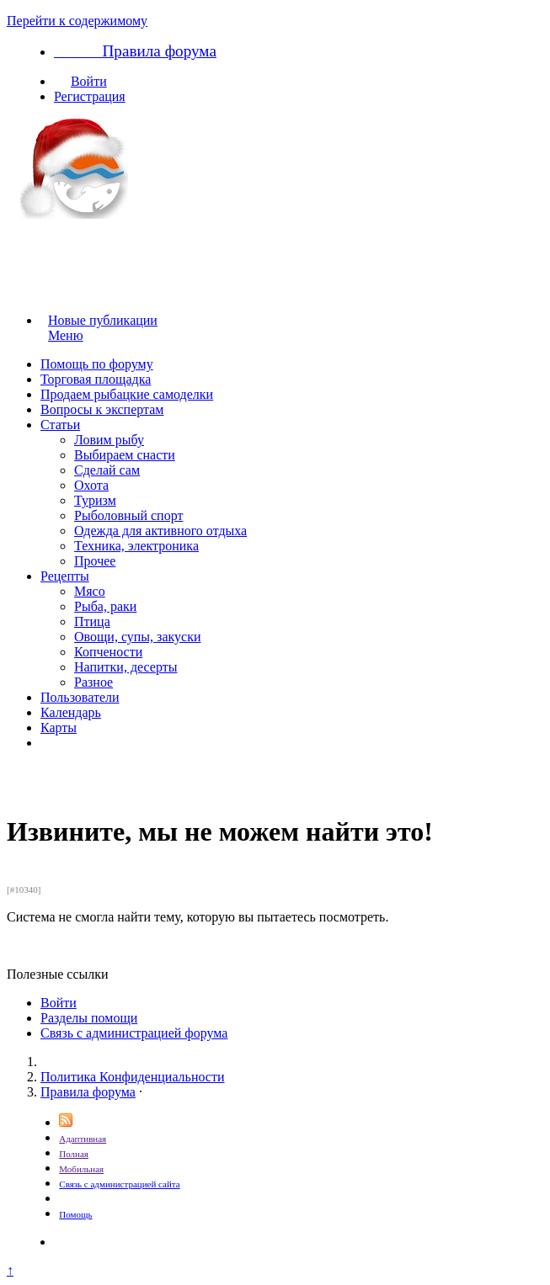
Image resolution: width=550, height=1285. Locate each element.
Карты (58, 727)
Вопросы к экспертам (101, 409)
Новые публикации (103, 320)
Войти (89, 81)
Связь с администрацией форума (133, 1033)
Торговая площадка (95, 379)
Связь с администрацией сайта (119, 1184)
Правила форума (88, 1092)
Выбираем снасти (124, 455)
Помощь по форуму (96, 364)
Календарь (70, 712)
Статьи (60, 424)
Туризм (95, 500)
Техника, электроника (136, 546)
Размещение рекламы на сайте (152, 1198)
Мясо (89, 591)
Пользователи (80, 697)
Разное (93, 682)
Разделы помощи (88, 1018)
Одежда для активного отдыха (160, 530)
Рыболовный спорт (128, 515)
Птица (92, 621)
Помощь (75, 1214)
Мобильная (81, 1169)
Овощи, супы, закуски (137, 636)
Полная (73, 1154)
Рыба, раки (105, 606)
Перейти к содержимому (77, 20)
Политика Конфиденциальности (132, 1077)
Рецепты (64, 576)
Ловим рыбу (109, 440)
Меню (73, 335)
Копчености (108, 652)
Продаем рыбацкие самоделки (126, 394)
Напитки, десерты (125, 667)
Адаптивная (82, 1139)
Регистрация (89, 96)
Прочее (94, 561)
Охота (91, 485)
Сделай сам (107, 470)
